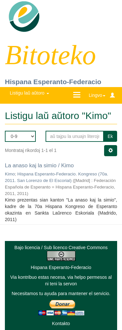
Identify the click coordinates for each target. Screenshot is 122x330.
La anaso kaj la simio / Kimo (39, 165)
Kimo (10, 174)
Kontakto (61, 323)
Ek (110, 136)
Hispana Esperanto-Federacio (53, 81)
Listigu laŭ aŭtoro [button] (29, 93)
